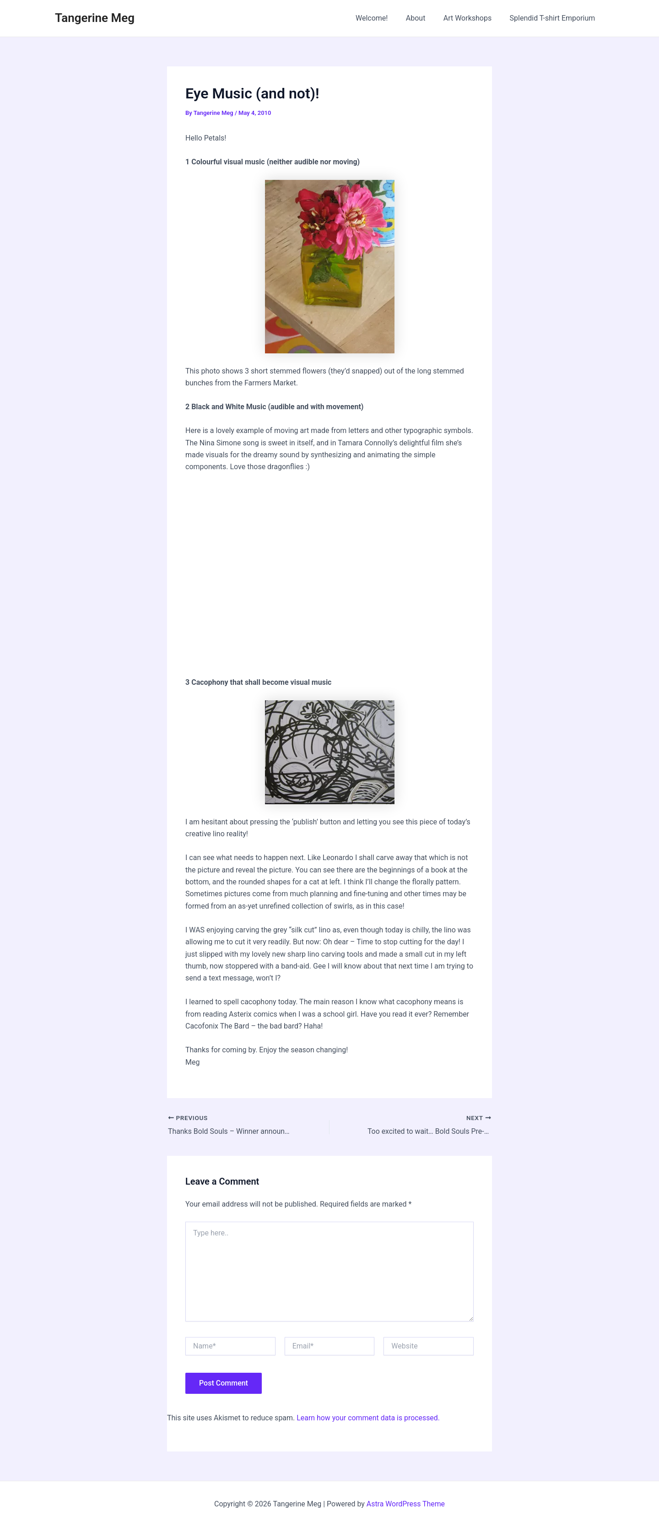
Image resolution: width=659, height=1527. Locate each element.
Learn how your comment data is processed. (369, 1417)
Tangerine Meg (95, 18)
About (424, 18)
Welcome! (383, 18)
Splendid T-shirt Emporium (554, 18)
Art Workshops (472, 18)
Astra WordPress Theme (405, 1504)
